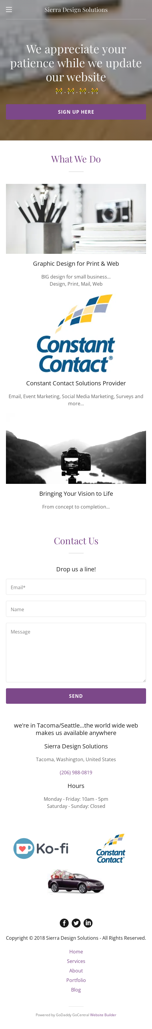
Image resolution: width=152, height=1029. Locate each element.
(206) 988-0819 (76, 772)
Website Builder (103, 1014)
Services (76, 961)
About (76, 970)
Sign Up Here (76, 112)
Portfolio (76, 980)
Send (76, 696)
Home (76, 951)
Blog (76, 989)
